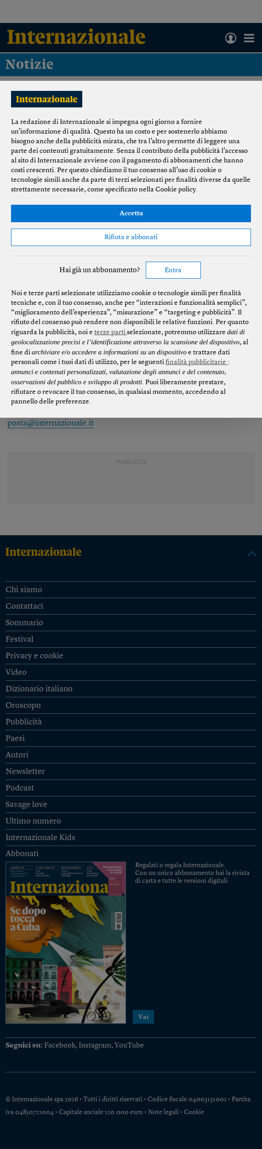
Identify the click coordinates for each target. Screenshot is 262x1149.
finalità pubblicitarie (196, 362)
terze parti (110, 332)
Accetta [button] (131, 213)
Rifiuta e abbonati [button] (131, 237)
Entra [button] (173, 270)
